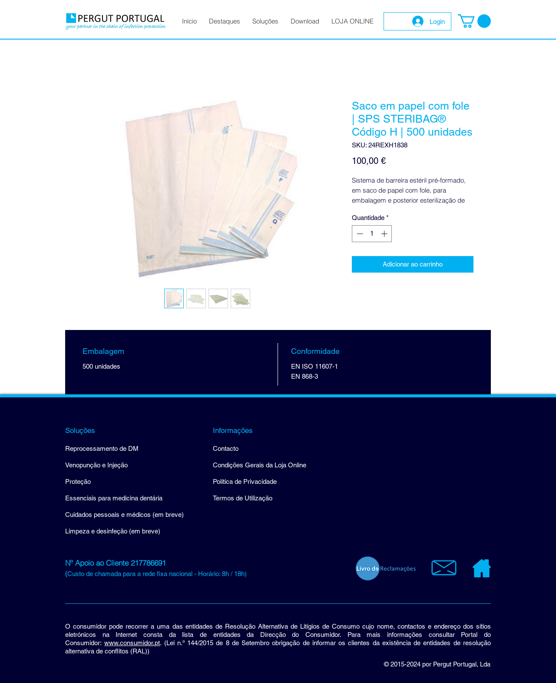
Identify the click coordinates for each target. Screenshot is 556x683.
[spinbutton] (372, 234)
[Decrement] (359, 234)
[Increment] (385, 234)
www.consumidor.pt (132, 642)
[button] (474, 21)
